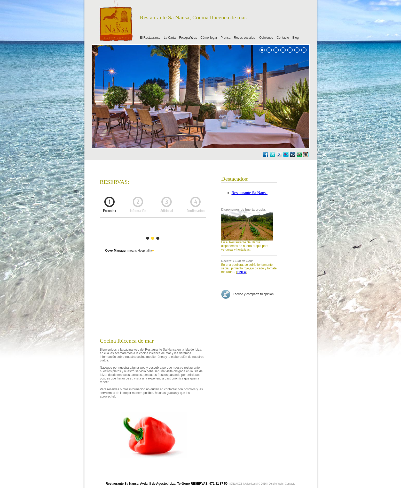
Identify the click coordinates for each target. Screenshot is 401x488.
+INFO (241, 272)
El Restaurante (150, 37)
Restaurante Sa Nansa (250, 193)
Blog (296, 37)
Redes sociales (245, 37)
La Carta (170, 37)
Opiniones (266, 37)
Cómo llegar (208, 37)
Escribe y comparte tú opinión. (252, 294)
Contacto (283, 37)
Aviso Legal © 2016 (255, 483)
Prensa (225, 37)
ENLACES (236, 483)
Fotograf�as (188, 37)
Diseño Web (276, 483)
